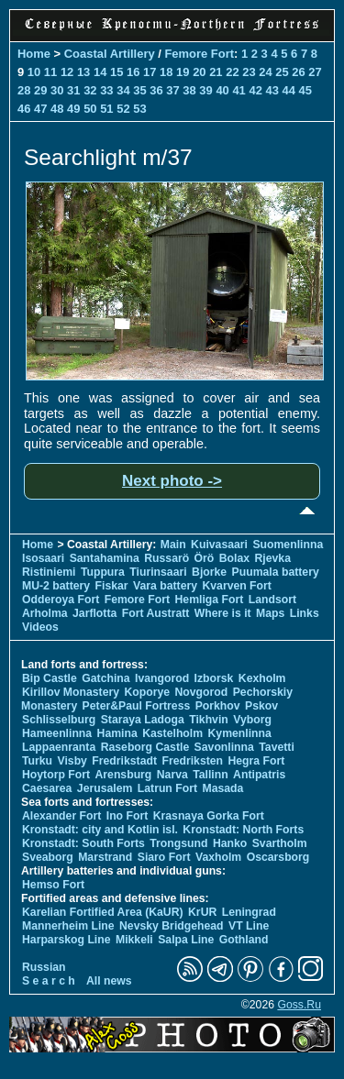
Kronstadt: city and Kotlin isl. (100, 829)
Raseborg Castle (145, 747)
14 (100, 72)
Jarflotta (94, 613)
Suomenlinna (287, 544)
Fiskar (111, 585)
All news (109, 980)
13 (83, 72)
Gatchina (105, 678)
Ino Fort (127, 815)
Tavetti (276, 747)
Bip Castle (49, 678)
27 (314, 72)
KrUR (202, 912)
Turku (37, 760)
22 (232, 72)
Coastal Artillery (109, 54)
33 (106, 90)
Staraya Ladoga (142, 719)
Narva (172, 774)
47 (40, 109)
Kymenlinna (240, 733)
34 (123, 90)
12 (67, 72)
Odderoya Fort (60, 599)
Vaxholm (218, 857)
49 (73, 109)
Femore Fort (199, 54)
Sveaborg (47, 857)
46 (23, 109)
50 (89, 109)
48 (56, 109)
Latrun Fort (167, 788)
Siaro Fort (164, 857)
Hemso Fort (53, 884)
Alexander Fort (61, 815)
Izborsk (214, 678)
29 (40, 90)
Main (173, 544)
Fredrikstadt (124, 760)
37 (172, 90)
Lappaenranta (58, 747)
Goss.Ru (299, 1004)
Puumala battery (275, 572)
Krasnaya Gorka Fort (208, 815)
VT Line (248, 925)
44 (289, 90)
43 (271, 90)
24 (265, 72)
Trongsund (178, 843)
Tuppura (103, 572)
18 (166, 72)
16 (133, 72)
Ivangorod (162, 678)
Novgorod (201, 692)
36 (156, 90)
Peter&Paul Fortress (137, 705)
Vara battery (165, 585)
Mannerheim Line (68, 925)
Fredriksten (192, 760)
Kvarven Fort (236, 585)
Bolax (234, 558)
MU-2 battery (56, 585)
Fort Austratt (156, 613)
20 (199, 72)
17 (149, 72)
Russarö (166, 558)
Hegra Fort (255, 760)
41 (238, 90)
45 (305, 90)
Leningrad (249, 912)
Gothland (244, 939)
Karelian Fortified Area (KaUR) (102, 912)
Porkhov (217, 705)
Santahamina (104, 558)
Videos (40, 627)
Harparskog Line (66, 939)
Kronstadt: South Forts (83, 843)
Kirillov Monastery (70, 692)
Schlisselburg (58, 719)
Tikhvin (208, 719)
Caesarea (47, 788)
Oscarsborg (278, 857)
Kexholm (262, 678)
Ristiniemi (48, 572)
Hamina (117, 733)
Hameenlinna (57, 733)
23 (248, 72)
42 (255, 90)
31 (73, 90)
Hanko (230, 843)
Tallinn (210, 774)
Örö (204, 558)
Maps (270, 613)
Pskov (261, 705)
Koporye (147, 692)
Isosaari (43, 558)
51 (106, 109)
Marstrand (105, 857)
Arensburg (122, 774)
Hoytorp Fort (56, 774)
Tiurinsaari (157, 572)
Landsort (272, 599)
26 (298, 72)
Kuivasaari (219, 544)
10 (34, 72)
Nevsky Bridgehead (171, 925)
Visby (71, 760)
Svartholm (279, 843)
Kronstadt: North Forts (243, 829)
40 (222, 90)
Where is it (222, 613)
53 (139, 109)
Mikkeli (134, 939)
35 (139, 90)
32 (89, 90)
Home (33, 54)
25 (281, 72)
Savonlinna (224, 747)
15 (116, 72)
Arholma (45, 613)
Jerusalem (105, 788)
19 (182, 72)
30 (56, 90)
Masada (222, 788)
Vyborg (252, 719)
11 (50, 72)
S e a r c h (48, 980)
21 (215, 72)
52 (123, 109)
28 (23, 90)
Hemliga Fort (209, 599)
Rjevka (273, 558)
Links (304, 613)
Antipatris (259, 774)
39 (205, 90)
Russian (44, 967)
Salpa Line (186, 939)
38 (189, 90)
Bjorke (209, 572)
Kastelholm (172, 733)
